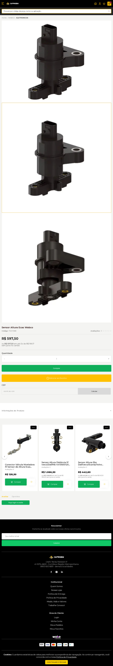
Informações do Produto (13, 411)
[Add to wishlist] (56, 378)
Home (4, 18)
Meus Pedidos (56, 625)
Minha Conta (56, 621)
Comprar (56, 368)
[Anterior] (4, 457)
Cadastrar (56, 543)
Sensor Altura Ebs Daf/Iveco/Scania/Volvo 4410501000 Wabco (90, 463)
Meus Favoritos (56, 629)
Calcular (94, 391)
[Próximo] (108, 457)
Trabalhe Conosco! (56, 605)
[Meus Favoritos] (104, 4)
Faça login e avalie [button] (15, 503)
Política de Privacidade (56, 598)
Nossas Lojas (56, 590)
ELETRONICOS (22, 18)
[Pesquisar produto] (109, 11)
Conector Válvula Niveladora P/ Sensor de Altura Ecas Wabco (20, 466)
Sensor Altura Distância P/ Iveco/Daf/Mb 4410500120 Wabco (55, 463)
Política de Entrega (56, 594)
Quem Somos (56, 586)
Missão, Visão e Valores (56, 602)
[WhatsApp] (95, 4)
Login (56, 617)
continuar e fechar (56, 662)
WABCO (11, 18)
